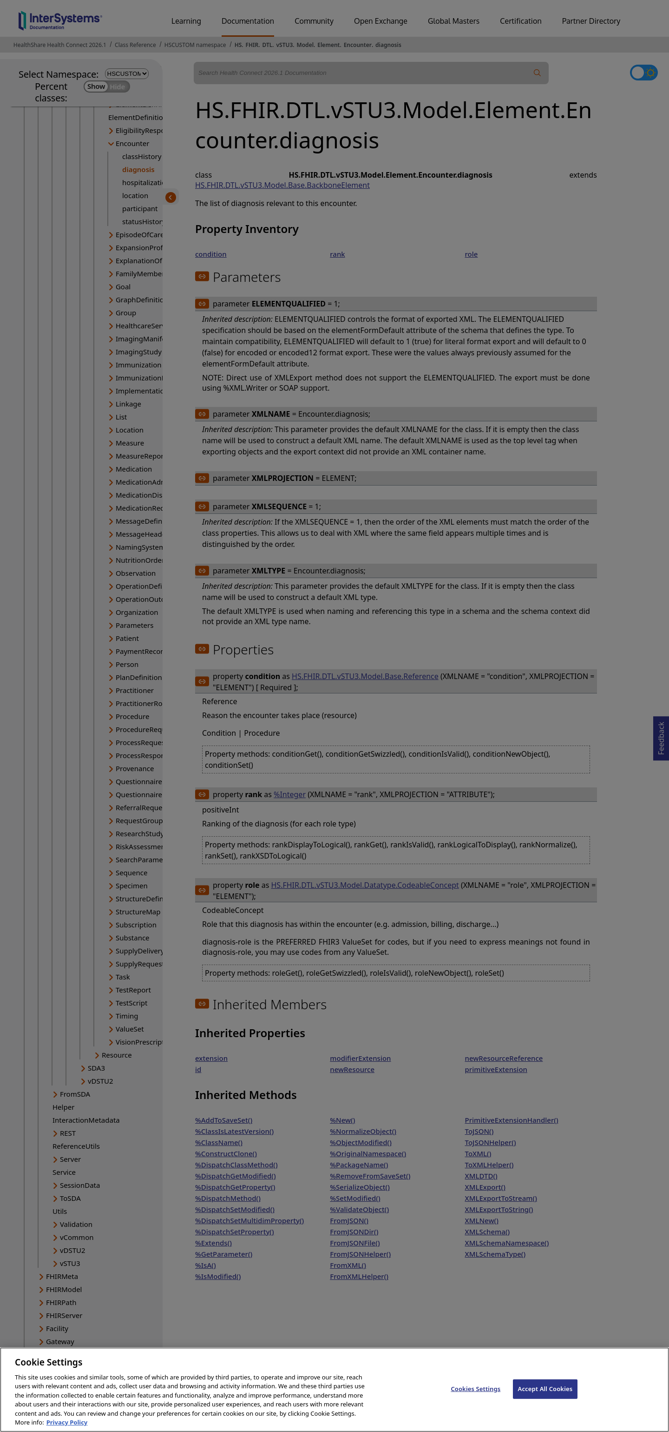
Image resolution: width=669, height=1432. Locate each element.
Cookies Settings (475, 1397)
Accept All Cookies (545, 1397)
